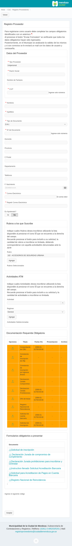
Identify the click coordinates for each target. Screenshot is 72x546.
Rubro (9, 252)
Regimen (10, 309)
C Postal (8, 157)
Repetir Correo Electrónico (17, 202)
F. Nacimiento (10, 184)
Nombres (10, 103)
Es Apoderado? (10, 212)
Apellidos (10, 112)
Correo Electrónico (14, 193)
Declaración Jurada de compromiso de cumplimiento (29, 455)
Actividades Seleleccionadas (17, 322)
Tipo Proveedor (15, 62)
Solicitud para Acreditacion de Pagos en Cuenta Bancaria (34, 474)
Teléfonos (8, 175)
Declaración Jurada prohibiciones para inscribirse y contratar (35, 462)
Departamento (10, 166)
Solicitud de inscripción (22, 450)
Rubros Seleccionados (15, 266)
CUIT (11, 89)
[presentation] (26, 501)
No (15, 215)
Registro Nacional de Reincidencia (28, 480)
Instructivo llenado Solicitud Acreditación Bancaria (36, 468)
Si (8, 215)
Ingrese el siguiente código (15, 494)
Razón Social (14, 71)
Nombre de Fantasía (14, 80)
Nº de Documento (13, 130)
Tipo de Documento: (14, 121)
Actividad (10, 299)
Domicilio (8, 139)
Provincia (8, 148)
